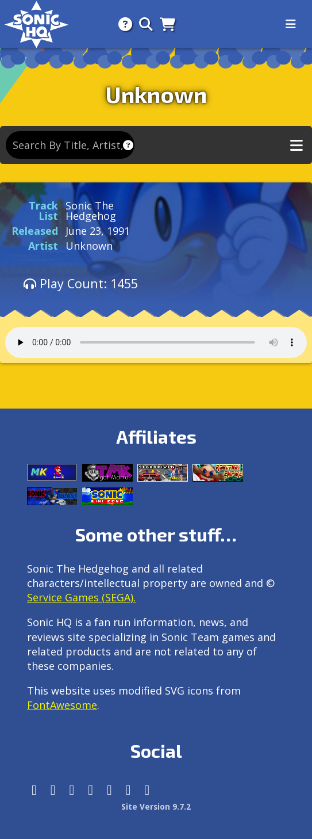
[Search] (142, 24)
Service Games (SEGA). (81, 597)
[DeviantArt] (109, 790)
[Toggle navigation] (290, 24)
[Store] (164, 24)
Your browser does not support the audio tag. (156, 342)
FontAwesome (62, 705)
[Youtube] (128, 790)
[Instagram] (53, 790)
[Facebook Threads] (147, 790)
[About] (121, 24)
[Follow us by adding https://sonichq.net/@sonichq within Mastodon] (34, 790)
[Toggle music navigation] (296, 145)
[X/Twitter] (72, 790)
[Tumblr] (90, 790)
